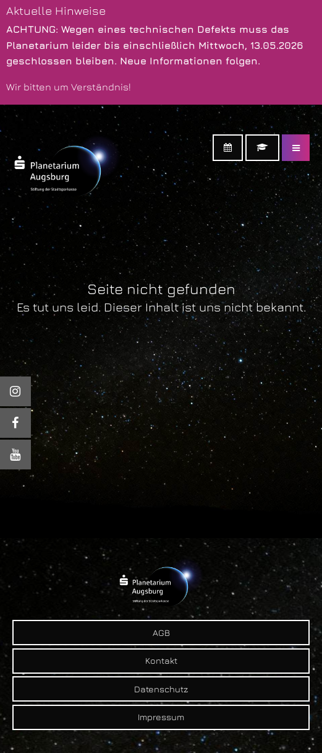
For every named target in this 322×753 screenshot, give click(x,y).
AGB (161, 632)
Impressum (161, 717)
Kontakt (161, 660)
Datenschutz (161, 689)
